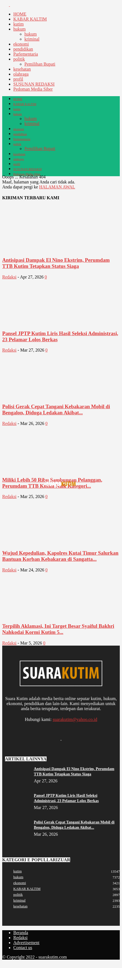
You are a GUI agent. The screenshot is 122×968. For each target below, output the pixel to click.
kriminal (31, 39)
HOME (19, 14)
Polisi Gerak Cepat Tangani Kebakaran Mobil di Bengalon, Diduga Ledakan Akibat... (56, 409)
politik (19, 59)
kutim (18, 24)
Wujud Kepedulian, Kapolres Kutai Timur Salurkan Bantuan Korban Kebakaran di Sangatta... (60, 556)
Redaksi (9, 277)
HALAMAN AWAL (57, 187)
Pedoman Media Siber (33, 89)
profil (18, 79)
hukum (19, 29)
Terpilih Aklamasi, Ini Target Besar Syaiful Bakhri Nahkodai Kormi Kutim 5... (58, 629)
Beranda (20, 932)
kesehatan (22, 69)
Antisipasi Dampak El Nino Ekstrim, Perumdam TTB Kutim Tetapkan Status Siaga (56, 263)
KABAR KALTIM (30, 19)
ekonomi (21, 44)
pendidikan (23, 49)
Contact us (22, 947)
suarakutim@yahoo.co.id (75, 719)
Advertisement (26, 942)
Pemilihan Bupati (39, 64)
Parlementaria (25, 54)
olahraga (21, 74)
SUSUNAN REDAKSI (34, 84)
